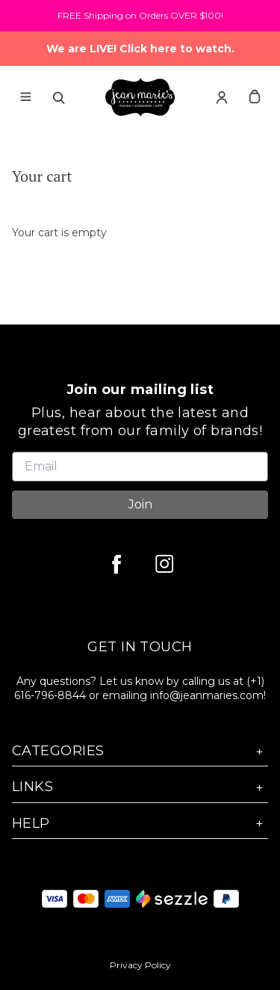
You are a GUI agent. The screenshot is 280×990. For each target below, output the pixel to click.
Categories (140, 751)
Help (140, 823)
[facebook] (116, 564)
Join (140, 504)
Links (140, 787)
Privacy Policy (140, 965)
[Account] (221, 97)
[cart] (254, 97)
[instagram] (164, 564)
